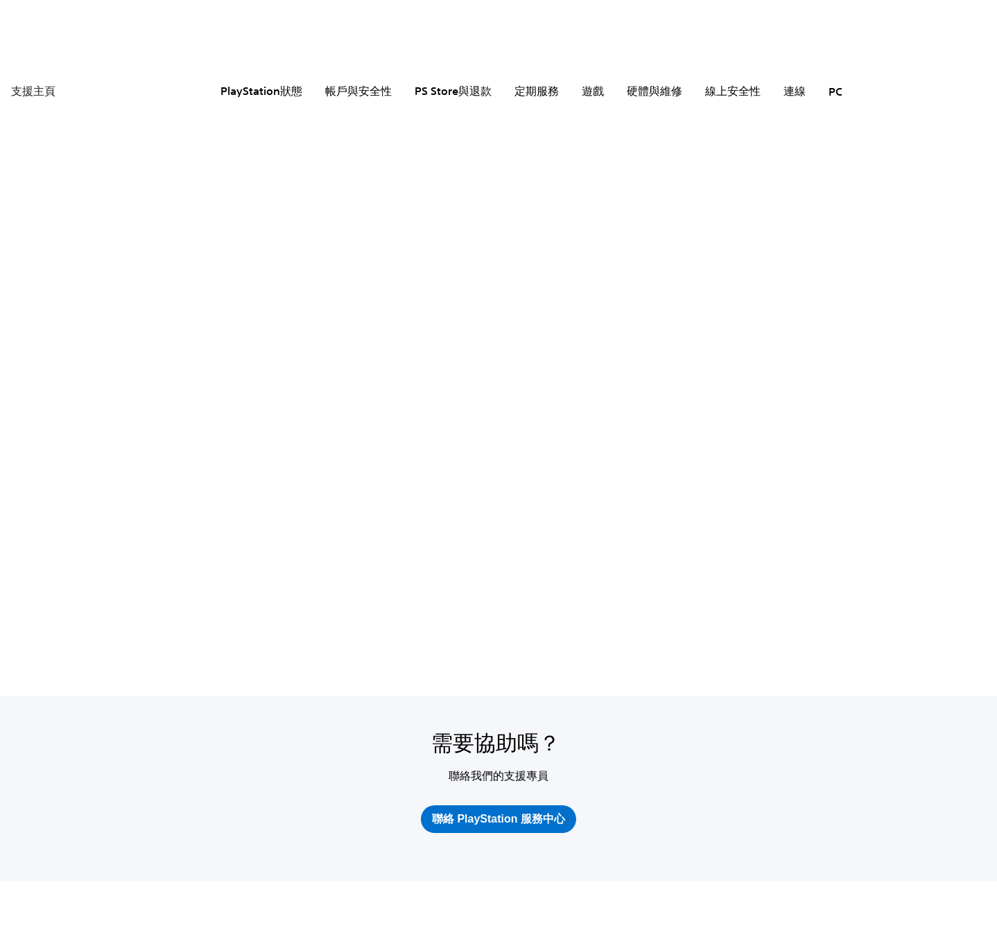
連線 (794, 91)
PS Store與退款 (453, 91)
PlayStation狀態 (261, 91)
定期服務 (536, 91)
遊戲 (593, 91)
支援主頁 (33, 91)
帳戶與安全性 (358, 91)
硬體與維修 (654, 91)
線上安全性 (733, 91)
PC (835, 91)
